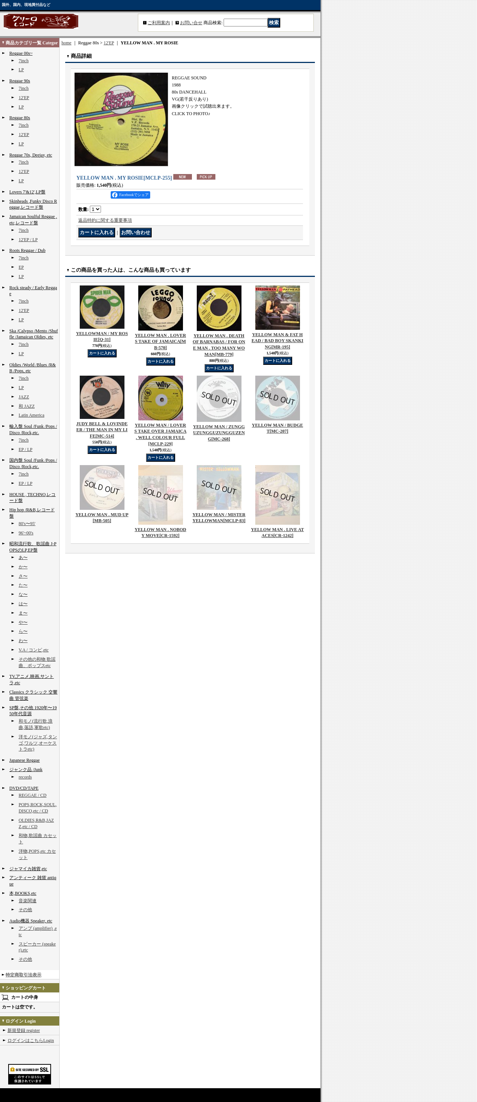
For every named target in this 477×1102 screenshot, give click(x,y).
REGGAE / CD (33, 795)
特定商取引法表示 (23, 975)
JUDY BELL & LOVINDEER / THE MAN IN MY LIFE (102, 430)
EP (21, 267)
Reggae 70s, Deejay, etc (30, 155)
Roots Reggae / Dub (27, 250)
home (66, 42)
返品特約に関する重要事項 (105, 220)
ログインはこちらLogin (30, 1040)
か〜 (23, 566)
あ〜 (23, 557)
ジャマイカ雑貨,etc (28, 868)
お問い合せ (191, 22)
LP (21, 69)
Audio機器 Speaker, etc (30, 920)
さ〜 (23, 576)
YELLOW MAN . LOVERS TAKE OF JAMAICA (160, 342)
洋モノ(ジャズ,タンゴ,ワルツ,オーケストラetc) (38, 743)
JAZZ (24, 397)
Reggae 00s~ (20, 53)
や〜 (23, 622)
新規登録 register (23, 1030)
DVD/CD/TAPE (23, 788)
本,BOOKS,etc (23, 893)
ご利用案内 (159, 22)
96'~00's (26, 533)
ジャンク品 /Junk (25, 769)
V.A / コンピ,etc (33, 650)
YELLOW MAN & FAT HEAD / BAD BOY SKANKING (277, 341)
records (25, 777)
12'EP (24, 97)
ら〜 (23, 631)
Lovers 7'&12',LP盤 (27, 192)
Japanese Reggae (24, 760)
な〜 (23, 594)
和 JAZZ (27, 406)
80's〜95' (27, 523)
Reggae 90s (19, 80)
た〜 (23, 585)
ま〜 (23, 613)
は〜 (23, 603)
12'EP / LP (28, 239)
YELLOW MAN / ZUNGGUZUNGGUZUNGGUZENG (219, 433)
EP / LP (25, 449)
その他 (25, 909)
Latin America (31, 415)
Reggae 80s (19, 117)
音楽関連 (28, 900)
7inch (24, 60)
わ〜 (23, 640)
